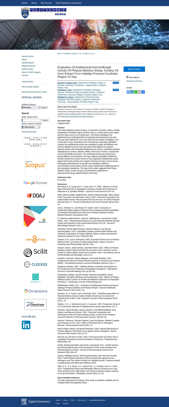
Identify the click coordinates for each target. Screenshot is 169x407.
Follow (116, 82)
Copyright (65, 403)
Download (134, 69)
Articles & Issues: (29, 104)
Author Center (27, 69)
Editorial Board (28, 63)
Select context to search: (32, 123)
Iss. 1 (93, 53)
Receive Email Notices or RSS (34, 92)
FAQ (72, 400)
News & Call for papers (31, 72)
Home (59, 53)
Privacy (58, 403)
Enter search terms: (30, 117)
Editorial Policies (28, 66)
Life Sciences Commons (134, 81)
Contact (25, 75)
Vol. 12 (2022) (84, 53)
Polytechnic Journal (70, 53)
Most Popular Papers (30, 87)
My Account (82, 400)
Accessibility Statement (97, 400)
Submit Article (27, 82)
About (24, 59)
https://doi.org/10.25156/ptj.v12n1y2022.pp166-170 (77, 116)
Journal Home (27, 56)
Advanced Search (29, 132)
